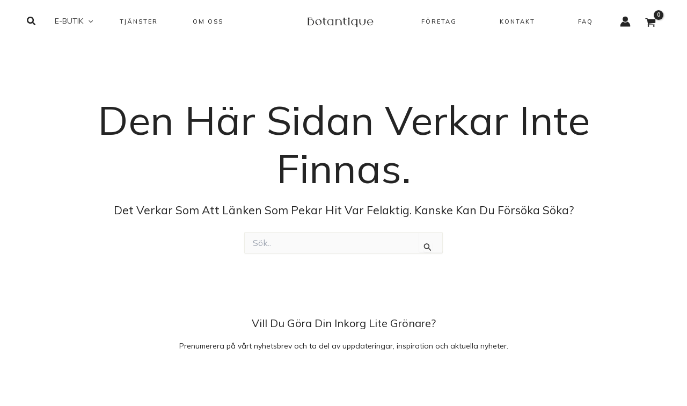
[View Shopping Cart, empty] (650, 23)
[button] (31, 21)
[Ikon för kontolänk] (625, 21)
